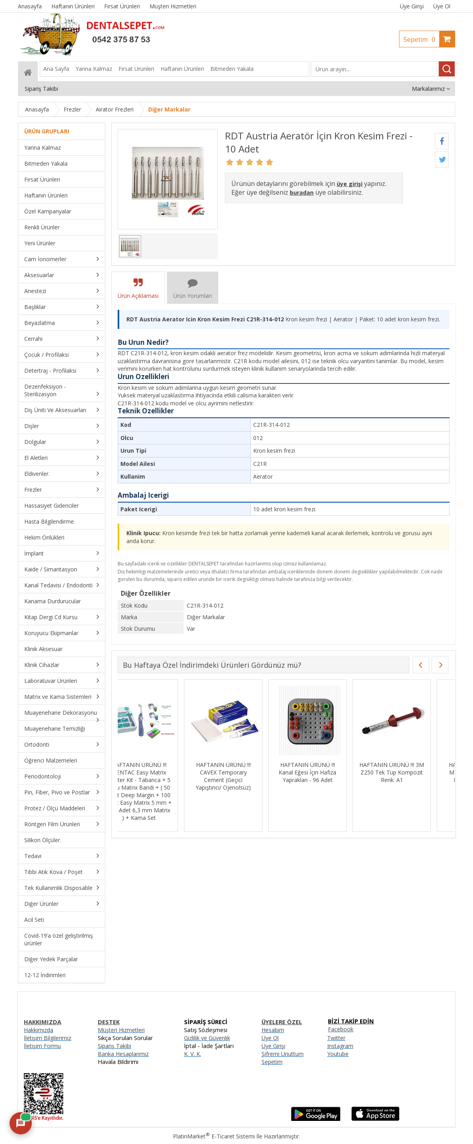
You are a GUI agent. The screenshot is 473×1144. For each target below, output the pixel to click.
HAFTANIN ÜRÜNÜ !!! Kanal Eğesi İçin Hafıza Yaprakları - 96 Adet (325, 772)
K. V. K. (192, 1054)
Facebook (340, 1029)
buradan (302, 192)
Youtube (338, 1054)
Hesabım (273, 1030)
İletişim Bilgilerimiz (47, 1038)
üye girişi (350, 184)
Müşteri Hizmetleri (121, 1030)
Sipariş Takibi (114, 1046)
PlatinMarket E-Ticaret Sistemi (214, 1136)
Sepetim (421, 39)
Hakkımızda (38, 1030)
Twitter (336, 1038)
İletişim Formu (42, 1046)
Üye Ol (441, 6)
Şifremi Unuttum (283, 1054)
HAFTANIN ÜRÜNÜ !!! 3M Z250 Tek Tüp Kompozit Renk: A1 (409, 772)
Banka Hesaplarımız (123, 1054)
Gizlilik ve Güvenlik (207, 1038)
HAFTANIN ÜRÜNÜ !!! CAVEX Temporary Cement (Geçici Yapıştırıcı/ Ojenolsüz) (241, 776)
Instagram (340, 1046)
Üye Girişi (412, 6)
